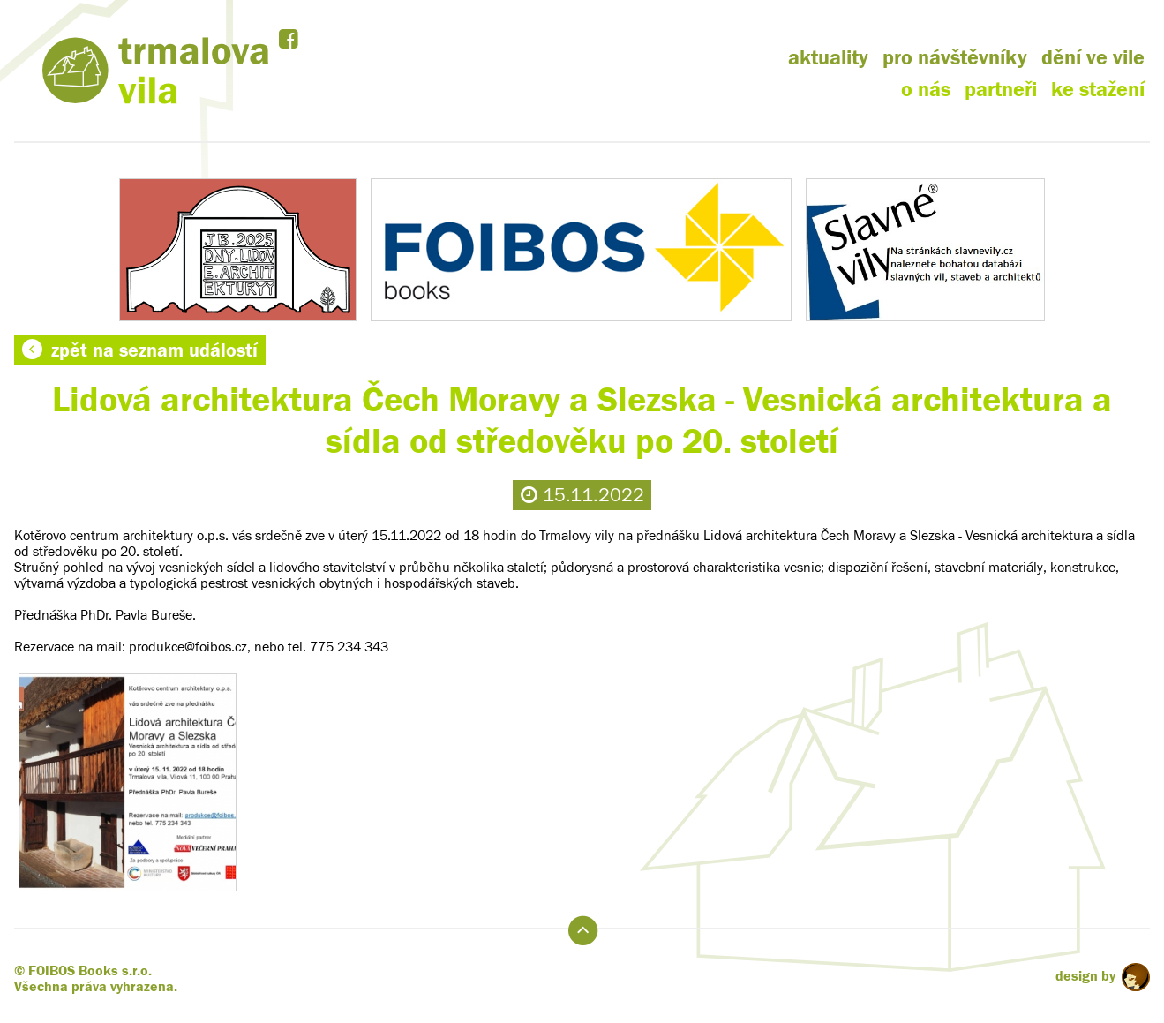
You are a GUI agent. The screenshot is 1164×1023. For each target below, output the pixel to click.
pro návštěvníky (954, 58)
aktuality (828, 58)
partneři (1001, 90)
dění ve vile (1093, 58)
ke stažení (1098, 90)
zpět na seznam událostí (140, 350)
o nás (925, 90)
